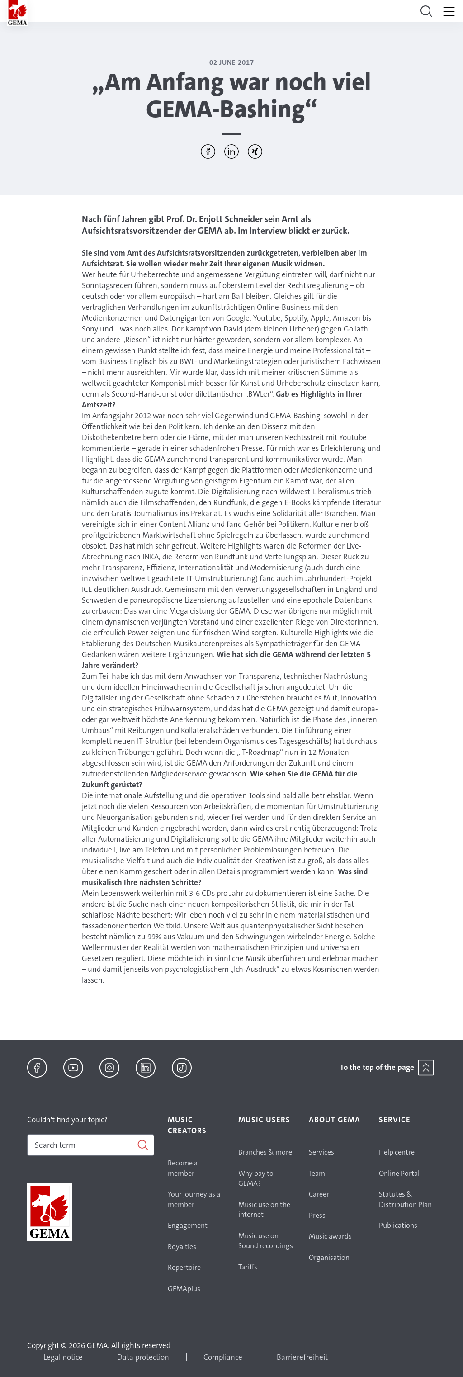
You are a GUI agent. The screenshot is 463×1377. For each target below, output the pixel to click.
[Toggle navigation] (426, 11)
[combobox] (90, 1145)
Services (321, 1152)
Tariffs (247, 1267)
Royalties (182, 1246)
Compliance (222, 1357)
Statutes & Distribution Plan (405, 1199)
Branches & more (265, 1152)
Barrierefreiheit (302, 1357)
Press (317, 1215)
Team (317, 1173)
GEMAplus (184, 1288)
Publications (398, 1225)
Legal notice (63, 1357)
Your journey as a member (194, 1199)
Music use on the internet (264, 1210)
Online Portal (399, 1173)
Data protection (143, 1357)
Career (319, 1194)
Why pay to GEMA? (256, 1178)
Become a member (183, 1168)
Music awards (330, 1236)
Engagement (188, 1225)
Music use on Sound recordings (265, 1241)
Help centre (397, 1152)
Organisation (329, 1257)
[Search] (90, 1145)
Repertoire (184, 1267)
